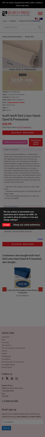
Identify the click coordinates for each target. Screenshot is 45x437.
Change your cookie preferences (26, 225)
